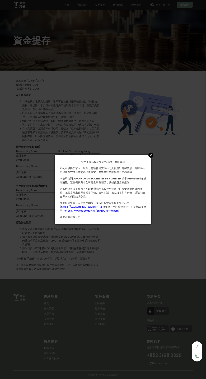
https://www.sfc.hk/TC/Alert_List (82, 207)
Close (150, 155)
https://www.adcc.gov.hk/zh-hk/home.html (91, 211)
